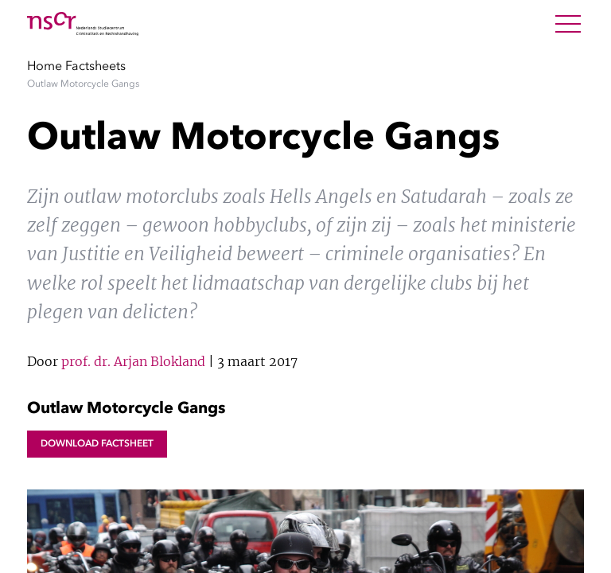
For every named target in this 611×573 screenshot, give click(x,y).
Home (44, 65)
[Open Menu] (568, 24)
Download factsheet (97, 443)
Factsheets (95, 65)
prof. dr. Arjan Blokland (133, 361)
